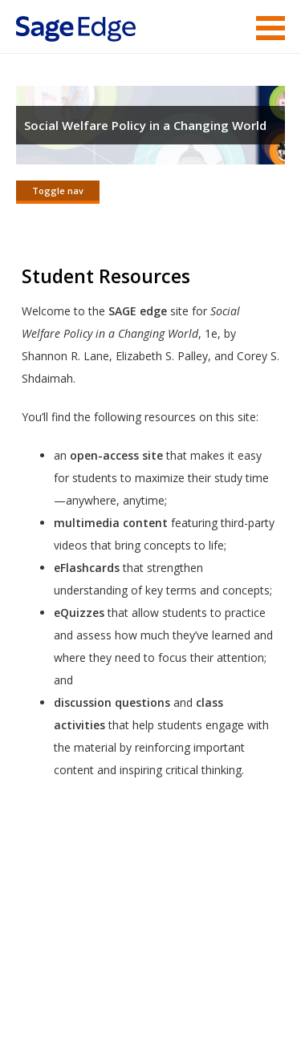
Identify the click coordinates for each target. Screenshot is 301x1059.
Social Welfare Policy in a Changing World (145, 125)
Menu (270, 28)
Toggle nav (57, 191)
